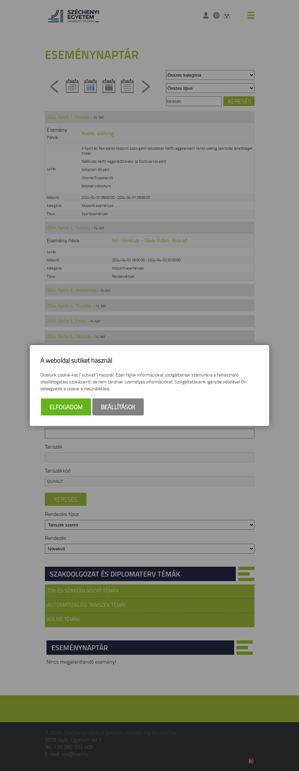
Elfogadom (66, 407)
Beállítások (118, 407)
